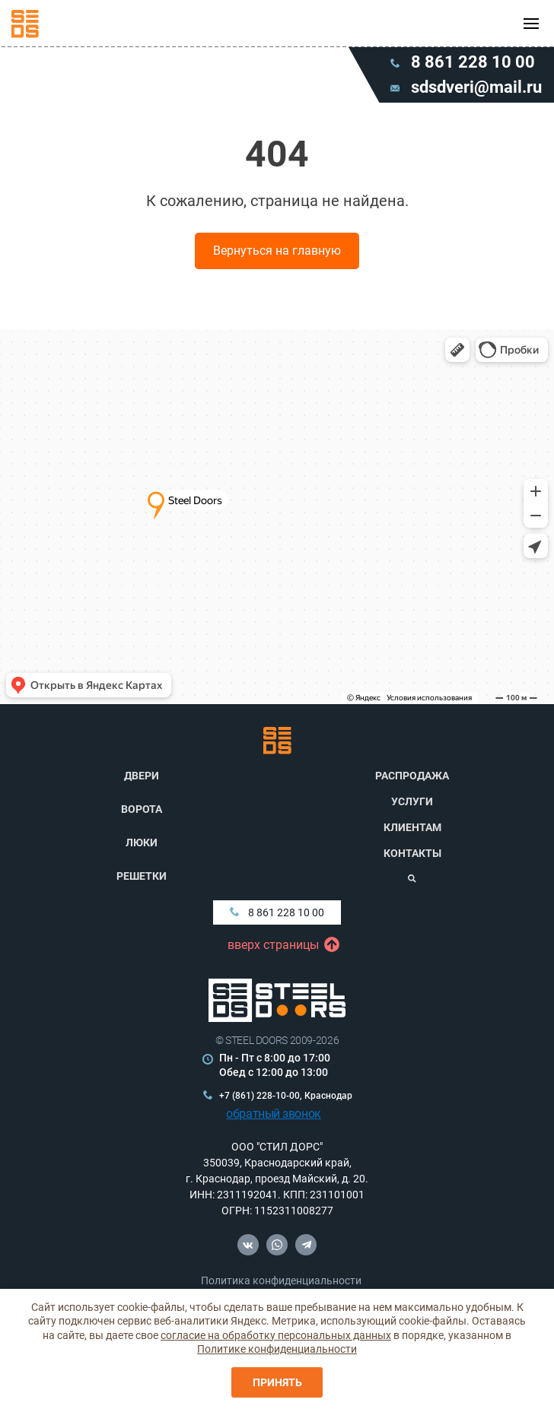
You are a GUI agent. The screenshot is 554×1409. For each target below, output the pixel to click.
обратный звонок (273, 1113)
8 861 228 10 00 (277, 912)
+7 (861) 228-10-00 (259, 1095)
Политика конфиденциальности (281, 1280)
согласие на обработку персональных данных (276, 1335)
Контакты (412, 853)
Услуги (412, 801)
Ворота (141, 809)
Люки (142, 842)
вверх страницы (277, 945)
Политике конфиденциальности (277, 1349)
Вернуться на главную (277, 250)
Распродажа (412, 776)
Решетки (141, 876)
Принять (277, 1382)
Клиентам (412, 827)
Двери (141, 776)
